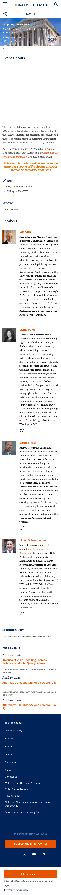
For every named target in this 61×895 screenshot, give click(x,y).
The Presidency (13, 722)
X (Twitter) (24, 854)
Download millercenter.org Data (23, 812)
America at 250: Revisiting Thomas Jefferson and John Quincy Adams (24, 661)
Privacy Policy (12, 795)
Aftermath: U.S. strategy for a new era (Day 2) (29, 684)
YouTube (34, 854)
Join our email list (30, 874)
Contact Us (11, 776)
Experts (9, 738)
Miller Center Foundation (19, 789)
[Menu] (5, 4)
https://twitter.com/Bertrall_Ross (21, 528)
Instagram (44, 854)
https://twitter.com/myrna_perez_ (21, 430)
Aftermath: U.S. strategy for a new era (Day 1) (29, 706)
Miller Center (37, 4)
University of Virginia (19, 4)
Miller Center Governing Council (23, 783)
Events (9, 746)
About (8, 770)
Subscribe (10, 762)
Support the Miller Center (30, 843)
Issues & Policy (13, 730)
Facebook (16, 854)
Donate (9, 754)
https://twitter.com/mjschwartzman (21, 613)
